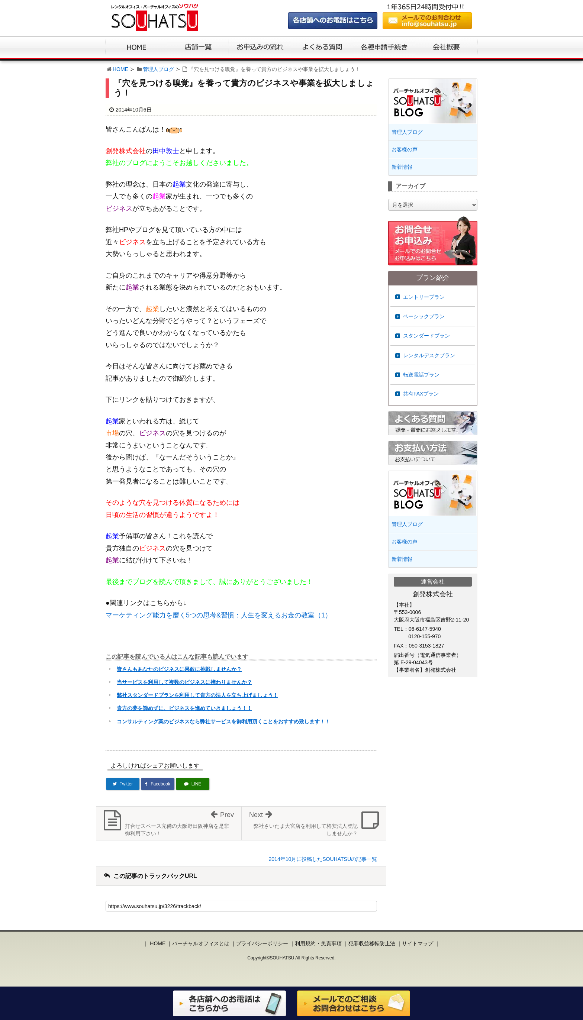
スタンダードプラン (426, 336)
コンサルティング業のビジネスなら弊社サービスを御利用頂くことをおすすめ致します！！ (223, 721)
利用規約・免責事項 (318, 943)
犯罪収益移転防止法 (371, 943)
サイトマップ (417, 943)
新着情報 (402, 167)
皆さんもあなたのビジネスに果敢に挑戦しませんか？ (179, 669)
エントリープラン (424, 297)
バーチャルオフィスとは (200, 943)
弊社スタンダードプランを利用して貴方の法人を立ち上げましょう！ (197, 695)
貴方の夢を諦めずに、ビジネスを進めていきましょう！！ (184, 708)
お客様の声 (405, 149)
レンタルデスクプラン (429, 355)
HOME (120, 69)
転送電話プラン (421, 375)
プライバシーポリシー (262, 943)
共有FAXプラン (421, 394)
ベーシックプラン (424, 316)
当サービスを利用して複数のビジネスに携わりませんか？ (184, 682)
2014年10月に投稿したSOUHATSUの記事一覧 (323, 859)
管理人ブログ (158, 69)
